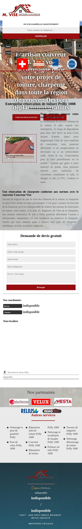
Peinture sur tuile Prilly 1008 (54, 450)
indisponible (20, 46)
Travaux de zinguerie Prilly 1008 (72, 430)
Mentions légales (41, 524)
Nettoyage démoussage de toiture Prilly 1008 (72, 443)
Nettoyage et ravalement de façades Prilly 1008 (54, 437)
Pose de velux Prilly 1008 (16, 445)
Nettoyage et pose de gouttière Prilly (16, 432)
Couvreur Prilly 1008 (34, 444)
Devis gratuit (41, 518)
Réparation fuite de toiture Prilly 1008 (35, 432)
